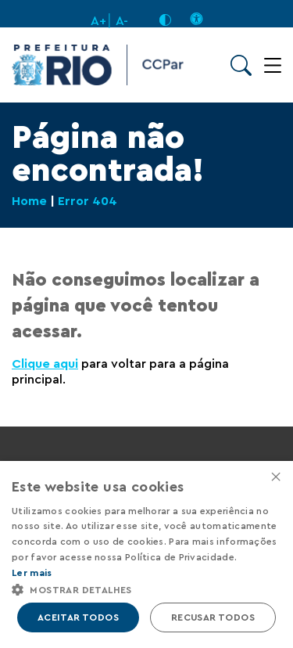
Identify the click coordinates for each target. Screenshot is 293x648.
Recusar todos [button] (213, 617)
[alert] (146, 554)
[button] (146, 588)
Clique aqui (45, 364)
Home (29, 201)
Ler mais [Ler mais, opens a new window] (32, 573)
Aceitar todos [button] (78, 617)
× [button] (275, 478)
